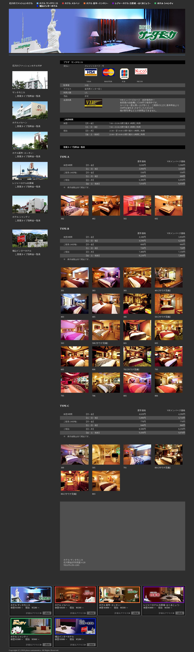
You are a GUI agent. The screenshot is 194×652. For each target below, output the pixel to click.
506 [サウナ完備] (100, 343)
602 (156, 218)
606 (93, 369)
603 (156, 343)
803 (93, 494)
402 (93, 218)
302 (62, 218)
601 (125, 343)
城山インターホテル (21, 251)
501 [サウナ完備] (163, 317)
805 (125, 396)
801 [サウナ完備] (163, 467)
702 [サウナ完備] (131, 369)
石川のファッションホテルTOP (27, 65)
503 (62, 343)
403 (62, 317)
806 (156, 396)
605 (62, 369)
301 (62, 290)
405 (93, 317)
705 (62, 396)
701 (125, 467)
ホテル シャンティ (21, 217)
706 (93, 396)
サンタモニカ (18, 92)
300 (62, 467)
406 (125, 317)
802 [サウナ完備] (69, 494)
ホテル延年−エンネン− (23, 153)
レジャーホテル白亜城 (23, 183)
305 (125, 290)
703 (156, 369)
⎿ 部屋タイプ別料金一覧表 (26, 96)
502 (125, 218)
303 (93, 290)
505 (93, 467)
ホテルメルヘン (19, 122)
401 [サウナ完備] (163, 290)
